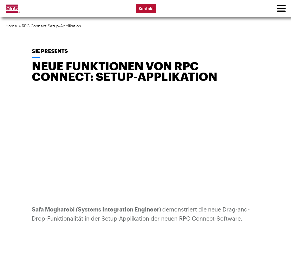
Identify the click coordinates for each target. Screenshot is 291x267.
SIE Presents (50, 51)
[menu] (281, 8)
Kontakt (146, 8)
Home (11, 25)
